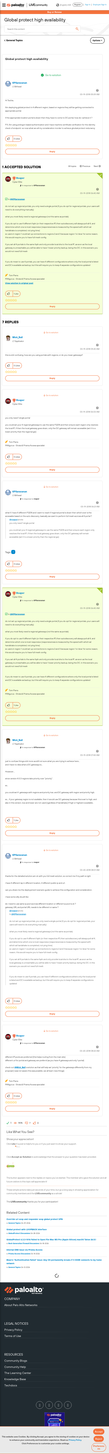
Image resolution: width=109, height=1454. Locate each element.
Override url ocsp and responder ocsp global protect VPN (34, 1219)
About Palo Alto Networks (20, 1305)
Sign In (87, 5)
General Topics (14, 40)
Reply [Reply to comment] (52, 306)
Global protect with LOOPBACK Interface (26, 1229)
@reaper (13, 519)
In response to (33, 186)
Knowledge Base (15, 1379)
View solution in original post (19, 283)
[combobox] (42, 28)
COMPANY (12, 1299)
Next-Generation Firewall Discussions (23, 1243)
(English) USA (63, 5)
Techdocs (10, 1385)
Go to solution (53, 75)
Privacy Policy (75, 1440)
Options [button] (96, 40)
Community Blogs (15, 1360)
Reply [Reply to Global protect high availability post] (52, 151)
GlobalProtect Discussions (19, 1233)
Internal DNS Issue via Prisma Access (24, 1250)
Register (77, 5)
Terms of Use (12, 1336)
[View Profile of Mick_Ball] (17, 337)
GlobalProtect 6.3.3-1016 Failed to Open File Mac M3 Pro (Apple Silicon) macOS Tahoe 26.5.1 (51, 1239)
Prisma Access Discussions (19, 1254)
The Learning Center (17, 1373)
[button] (98, 1432)
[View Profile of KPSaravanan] (19, 83)
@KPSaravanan (17, 199)
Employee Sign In (100, 5)
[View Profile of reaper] (20, 178)
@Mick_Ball (19, 1067)
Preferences (98, 1447)
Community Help (15, 1366)
